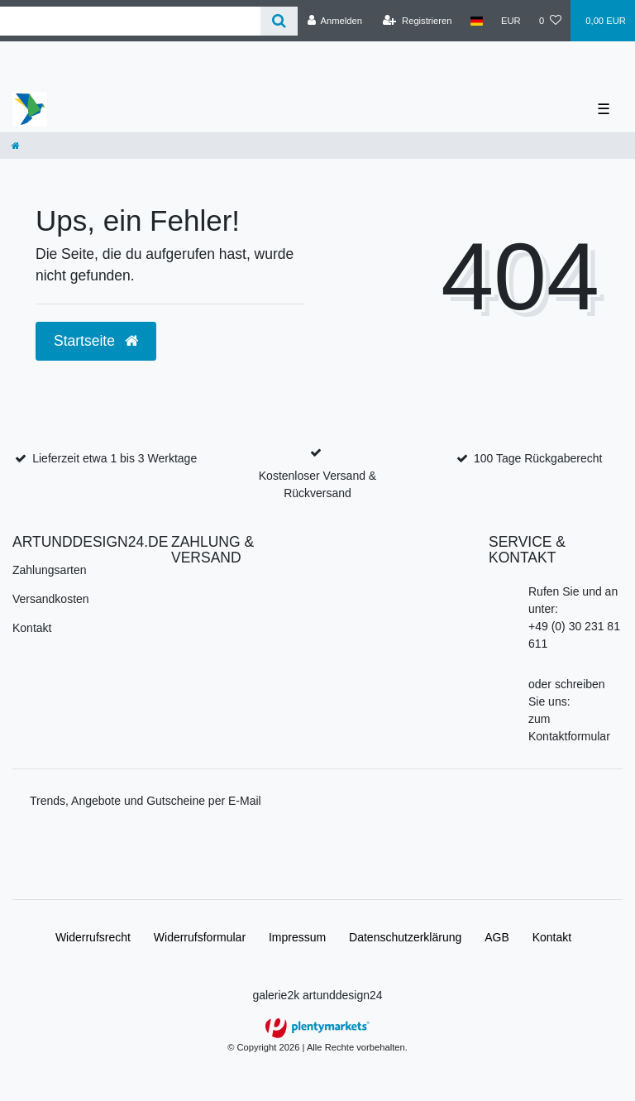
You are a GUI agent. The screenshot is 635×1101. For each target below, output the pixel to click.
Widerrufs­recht (93, 937)
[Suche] (279, 21)
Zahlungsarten (49, 570)
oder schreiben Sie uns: (566, 692)
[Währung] (511, 20)
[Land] (476, 20)
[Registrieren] (417, 20)
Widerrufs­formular (200, 937)
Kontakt (31, 627)
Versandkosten (50, 599)
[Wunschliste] (550, 20)
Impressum (297, 937)
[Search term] (130, 21)
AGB (497, 937)
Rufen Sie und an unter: (573, 600)
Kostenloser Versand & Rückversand (317, 484)
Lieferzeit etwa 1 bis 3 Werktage (114, 458)
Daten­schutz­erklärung (405, 937)
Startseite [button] (96, 341)
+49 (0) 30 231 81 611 (574, 635)
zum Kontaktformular (569, 727)
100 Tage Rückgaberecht (538, 458)
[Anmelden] (334, 20)
